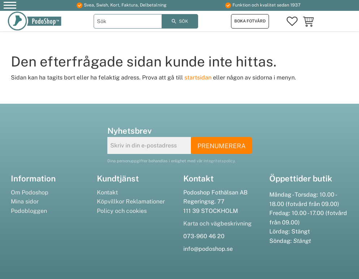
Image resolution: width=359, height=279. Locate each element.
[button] (10, 6)
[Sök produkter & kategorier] (128, 21)
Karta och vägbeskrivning (217, 223)
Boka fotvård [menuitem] (250, 20)
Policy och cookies (122, 210)
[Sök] (180, 21)
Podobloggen (29, 210)
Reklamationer (145, 201)
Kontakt (107, 192)
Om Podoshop (29, 192)
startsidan (197, 77)
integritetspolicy (219, 160)
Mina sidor (25, 201)
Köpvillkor (110, 201)
